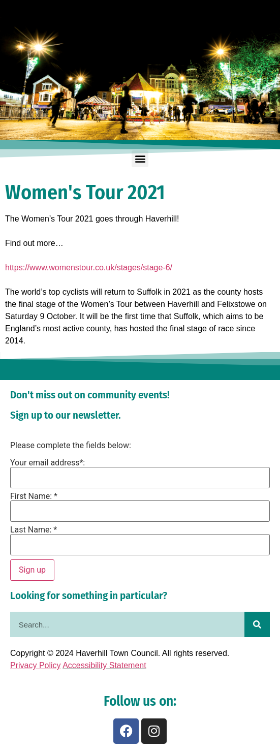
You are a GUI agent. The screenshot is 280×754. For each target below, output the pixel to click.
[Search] (257, 624)
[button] (140, 158)
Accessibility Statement (104, 665)
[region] (140, 70)
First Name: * (33, 496)
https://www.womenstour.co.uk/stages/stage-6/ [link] (88, 267)
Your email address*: (47, 463)
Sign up (32, 570)
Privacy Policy (35, 665)
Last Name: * (33, 530)
